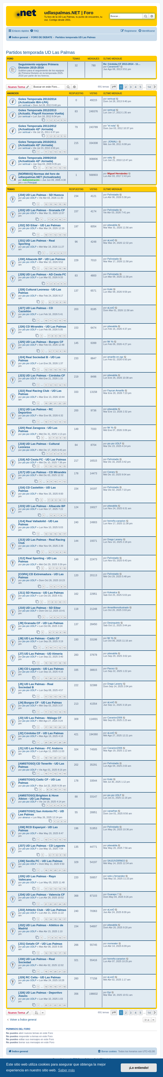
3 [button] (131, 87)
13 (55, 151)
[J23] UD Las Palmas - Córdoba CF (41, 375)
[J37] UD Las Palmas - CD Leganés (41, 845)
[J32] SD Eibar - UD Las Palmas (39, 225)
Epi (109, 992)
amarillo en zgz (115, 357)
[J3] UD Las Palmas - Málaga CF (39, 718)
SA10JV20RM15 (116, 860)
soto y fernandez (116, 876)
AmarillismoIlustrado (118, 607)
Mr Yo (110, 341)
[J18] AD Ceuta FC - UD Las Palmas (42, 459)
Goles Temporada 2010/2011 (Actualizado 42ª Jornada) (37, 143)
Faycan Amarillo (115, 390)
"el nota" (111, 125)
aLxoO (110, 240)
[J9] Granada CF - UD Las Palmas (40, 623)
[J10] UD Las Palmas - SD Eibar (39, 607)
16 (64, 204)
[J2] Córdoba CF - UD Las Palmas (41, 733)
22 (60, 403)
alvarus (26, 817)
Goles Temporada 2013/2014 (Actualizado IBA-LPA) (37, 100)
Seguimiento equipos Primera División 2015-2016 (38, 66)
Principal (32, 182)
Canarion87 (113, 66)
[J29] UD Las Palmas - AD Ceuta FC (42, 274)
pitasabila (112, 225)
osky (109, 157)
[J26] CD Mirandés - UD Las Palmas (42, 326)
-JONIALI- (112, 141)
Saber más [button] (66, 1070)
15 (64, 151)
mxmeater (112, 943)
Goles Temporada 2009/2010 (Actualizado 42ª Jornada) (37, 159)
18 (60, 663)
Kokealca (112, 592)
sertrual (26, 105)
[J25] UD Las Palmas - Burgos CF (40, 341)
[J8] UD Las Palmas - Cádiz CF (39, 638)
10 (51, 167)
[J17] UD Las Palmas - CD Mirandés (42, 472)
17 (64, 533)
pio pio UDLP (29, 198)
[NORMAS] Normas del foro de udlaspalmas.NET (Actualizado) (39, 175)
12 (51, 151)
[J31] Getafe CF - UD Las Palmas (40, 943)
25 (46, 742)
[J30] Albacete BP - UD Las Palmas (41, 259)
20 (51, 403)
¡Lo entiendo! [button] (139, 1067)
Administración (31, 180)
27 (55, 742)
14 (60, 151)
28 (60, 742)
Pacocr (111, 668)
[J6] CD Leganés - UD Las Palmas (41, 668)
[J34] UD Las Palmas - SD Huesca (41, 195)
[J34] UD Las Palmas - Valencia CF (41, 894)
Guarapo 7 (113, 894)
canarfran (112, 811)
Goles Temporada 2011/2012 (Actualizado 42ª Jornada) (37, 127)
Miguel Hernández (117, 173)
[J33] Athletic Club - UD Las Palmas (42, 910)
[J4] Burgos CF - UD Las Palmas (40, 702)
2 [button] (126, 87)
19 (46, 403)
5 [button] (140, 87)
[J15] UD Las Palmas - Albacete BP (41, 506)
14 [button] (149, 87)
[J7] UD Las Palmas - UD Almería (40, 653)
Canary (111, 472)
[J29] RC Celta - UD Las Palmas (39, 977)
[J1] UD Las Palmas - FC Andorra (40, 748)
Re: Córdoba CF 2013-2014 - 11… (121, 64)
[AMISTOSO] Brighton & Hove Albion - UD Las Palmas (38, 797)
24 (60, 904)
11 (46, 151)
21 (55, 403)
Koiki (110, 289)
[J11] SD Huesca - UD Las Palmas (41, 592)
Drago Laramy (114, 539)
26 (51, 742)
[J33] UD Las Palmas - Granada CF (41, 210)
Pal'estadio (113, 194)
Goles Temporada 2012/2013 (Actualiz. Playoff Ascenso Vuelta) (41, 112)
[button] (114, 86)
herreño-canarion (116, 521)
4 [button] (135, 87)
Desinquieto (113, 622)
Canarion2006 (114, 717)
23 (64, 403)
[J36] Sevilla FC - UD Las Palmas (40, 861)
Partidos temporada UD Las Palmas (40, 52)
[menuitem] (34, 30)
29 (64, 742)
